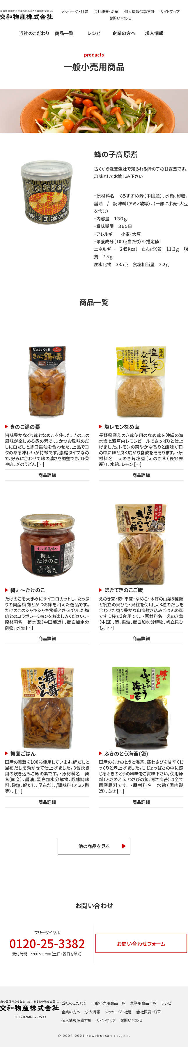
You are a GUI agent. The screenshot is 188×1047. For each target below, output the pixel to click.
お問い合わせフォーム (141, 943)
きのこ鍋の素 (25, 426)
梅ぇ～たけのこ (27, 590)
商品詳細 (47, 475)
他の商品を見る (94, 846)
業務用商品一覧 (143, 1003)
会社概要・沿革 (106, 11)
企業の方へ (124, 33)
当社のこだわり (34, 33)
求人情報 (154, 33)
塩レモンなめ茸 (122, 426)
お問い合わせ (120, 18)
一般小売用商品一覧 (108, 1003)
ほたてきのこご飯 (123, 590)
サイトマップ (170, 11)
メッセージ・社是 (74, 11)
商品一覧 (64, 33)
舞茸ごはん (23, 753)
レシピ (93, 33)
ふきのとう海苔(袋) (126, 753)
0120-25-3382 (47, 943)
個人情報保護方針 (139, 11)
